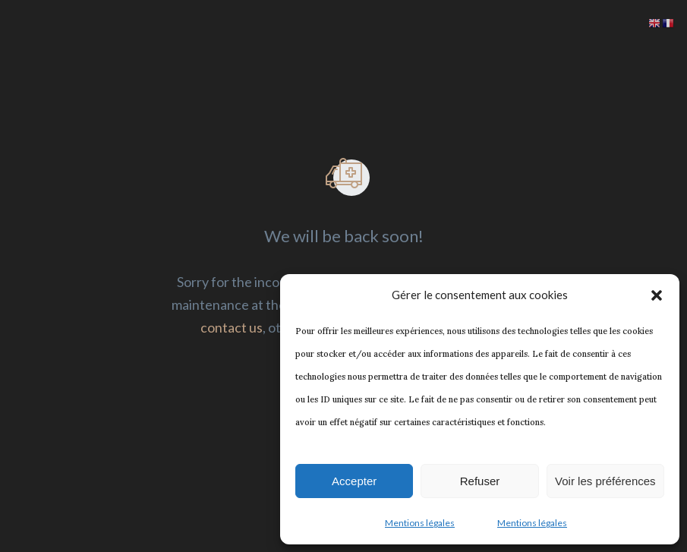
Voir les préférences (605, 481)
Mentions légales (420, 522)
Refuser (480, 481)
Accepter (354, 481)
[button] (656, 295)
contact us (231, 327)
